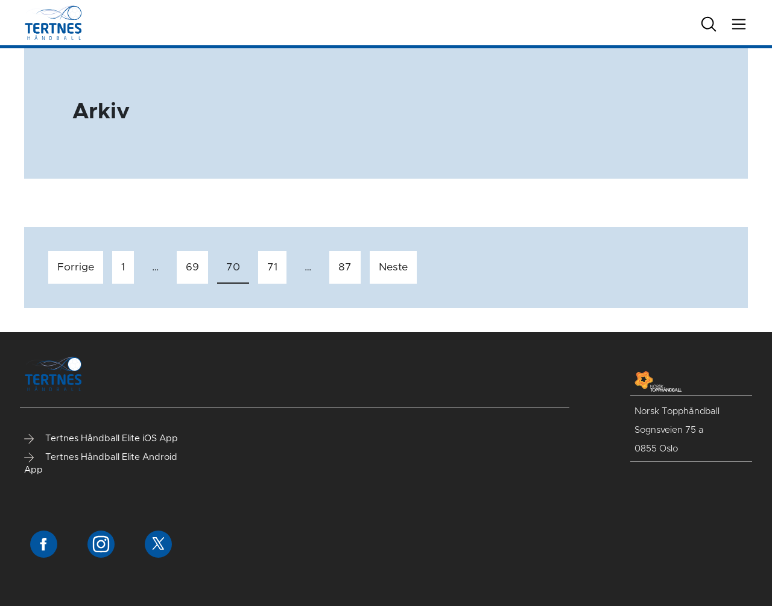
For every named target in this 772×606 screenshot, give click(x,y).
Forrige (75, 267)
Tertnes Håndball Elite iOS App (101, 439)
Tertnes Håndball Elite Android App (100, 463)
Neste (393, 267)
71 (272, 267)
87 (345, 267)
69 (192, 267)
